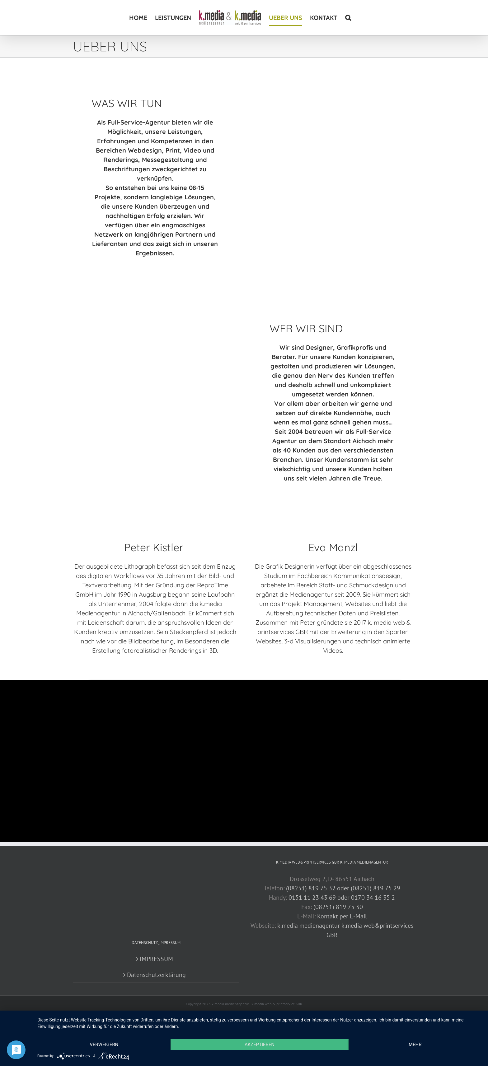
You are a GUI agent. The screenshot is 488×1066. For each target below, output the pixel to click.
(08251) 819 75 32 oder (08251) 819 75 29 (343, 888)
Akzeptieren (259, 1044)
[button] (348, 17)
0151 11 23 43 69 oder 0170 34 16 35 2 (342, 897)
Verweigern (104, 1044)
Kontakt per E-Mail (342, 916)
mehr (415, 1044)
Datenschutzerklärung (156, 975)
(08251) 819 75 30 (338, 907)
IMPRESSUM (156, 959)
